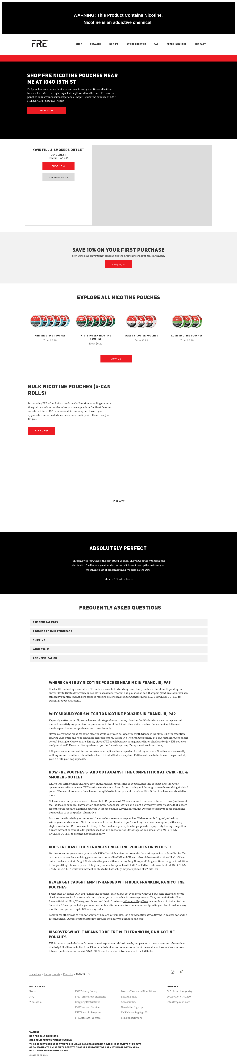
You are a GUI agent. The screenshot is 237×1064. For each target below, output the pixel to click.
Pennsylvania (52, 974)
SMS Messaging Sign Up (134, 1012)
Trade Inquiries (176, 44)
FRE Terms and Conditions (90, 996)
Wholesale (35, 1001)
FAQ (156, 44)
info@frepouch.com (178, 1001)
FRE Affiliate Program (88, 1017)
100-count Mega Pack (135, 901)
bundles (118, 914)
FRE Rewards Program (88, 1012)
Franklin (68, 974)
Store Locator (136, 44)
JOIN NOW (118, 501)
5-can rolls (158, 893)
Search (33, 991)
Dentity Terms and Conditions (138, 991)
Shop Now (46, 110)
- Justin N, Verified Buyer (118, 579)
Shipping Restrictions (87, 1001)
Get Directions (58, 177)
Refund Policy (129, 996)
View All (116, 359)
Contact (200, 44)
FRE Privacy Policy (86, 991)
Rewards (95, 44)
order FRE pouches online (132, 692)
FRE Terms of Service (87, 1007)
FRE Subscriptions (131, 1017)
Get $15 (114, 44)
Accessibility (128, 1001)
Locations (35, 974)
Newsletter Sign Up (132, 1007)
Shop (79, 44)
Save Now (118, 264)
